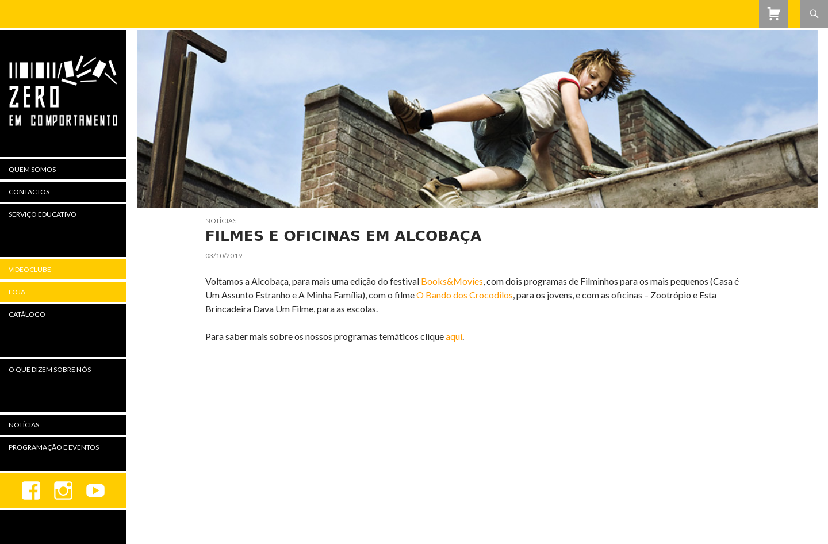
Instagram (63, 490)
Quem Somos (32, 169)
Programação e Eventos (54, 447)
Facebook (31, 490)
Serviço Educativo (42, 214)
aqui (454, 336)
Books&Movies (452, 280)
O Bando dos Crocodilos (464, 294)
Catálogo (27, 314)
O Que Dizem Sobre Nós (50, 369)
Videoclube (30, 269)
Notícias (220, 220)
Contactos (29, 191)
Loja (17, 292)
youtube (95, 490)
